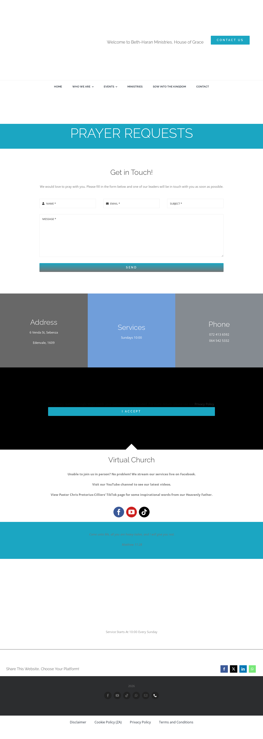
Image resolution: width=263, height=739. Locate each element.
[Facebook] (224, 669)
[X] (233, 669)
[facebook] (118, 512)
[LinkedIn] (243, 669)
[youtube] (131, 512)
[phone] (155, 695)
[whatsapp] (136, 695)
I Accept (131, 411)
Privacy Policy (204, 404)
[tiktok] (144, 512)
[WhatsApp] (252, 669)
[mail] (145, 695)
